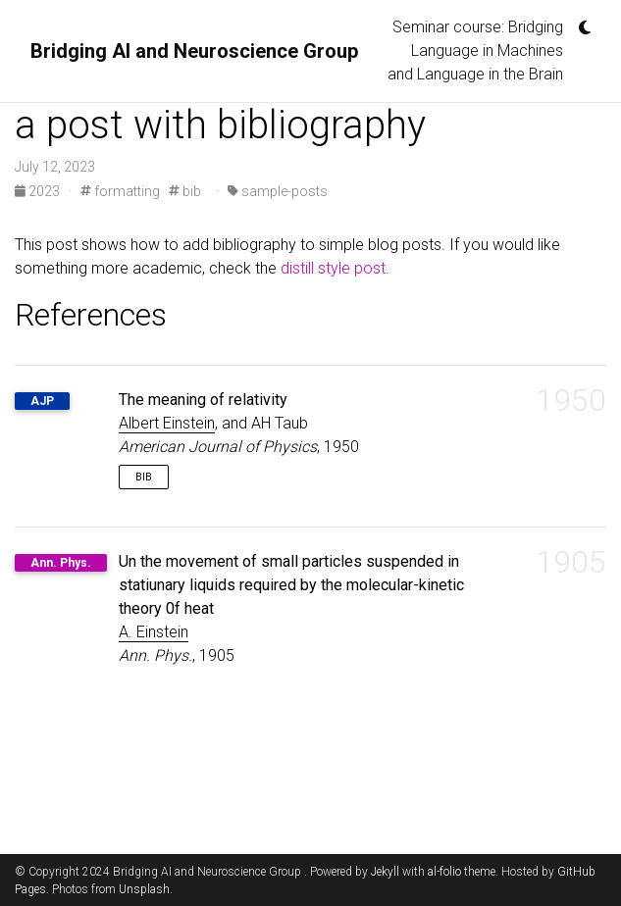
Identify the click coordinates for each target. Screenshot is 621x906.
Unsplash (144, 889)
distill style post (333, 268)
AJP (42, 401)
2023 (39, 191)
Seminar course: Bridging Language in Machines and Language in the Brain (475, 50)
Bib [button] (143, 477)
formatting (120, 191)
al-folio (444, 872)
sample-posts (278, 191)
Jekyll (385, 872)
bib (185, 191)
